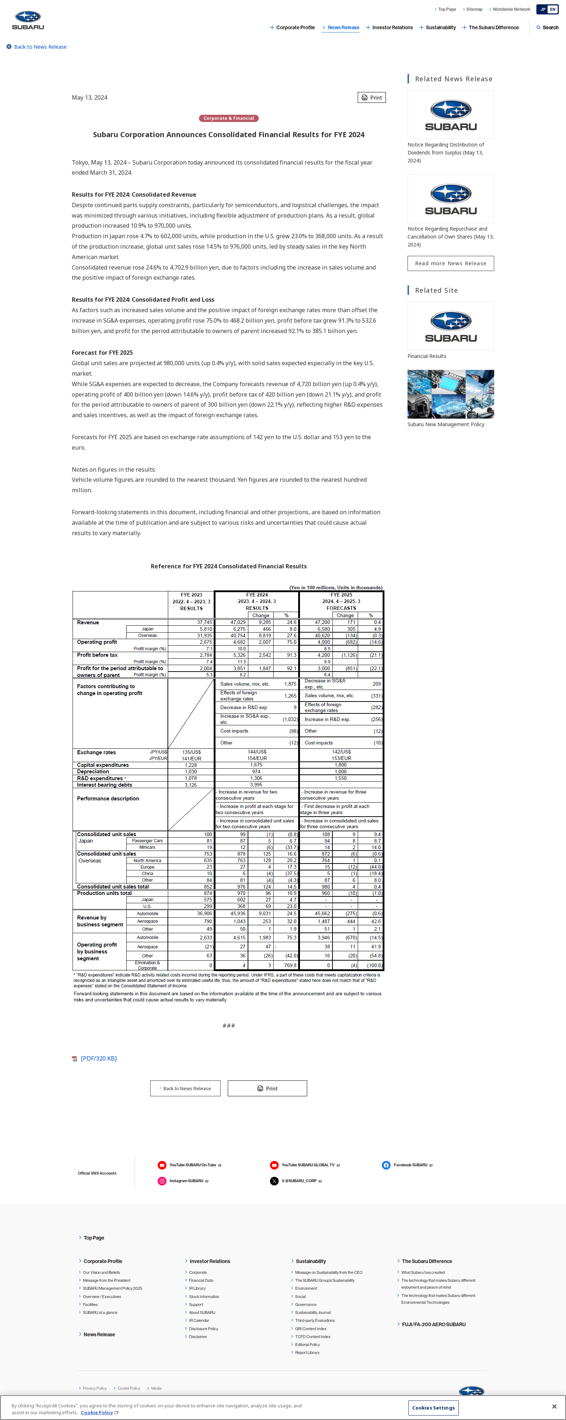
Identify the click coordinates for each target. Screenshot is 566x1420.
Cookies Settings (433, 1407)
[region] (283, 1407)
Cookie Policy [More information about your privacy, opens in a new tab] (97, 1412)
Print (376, 97)
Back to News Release (40, 46)
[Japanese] (547, 9)
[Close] (554, 1407)
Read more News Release (451, 263)
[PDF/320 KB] (99, 1058)
